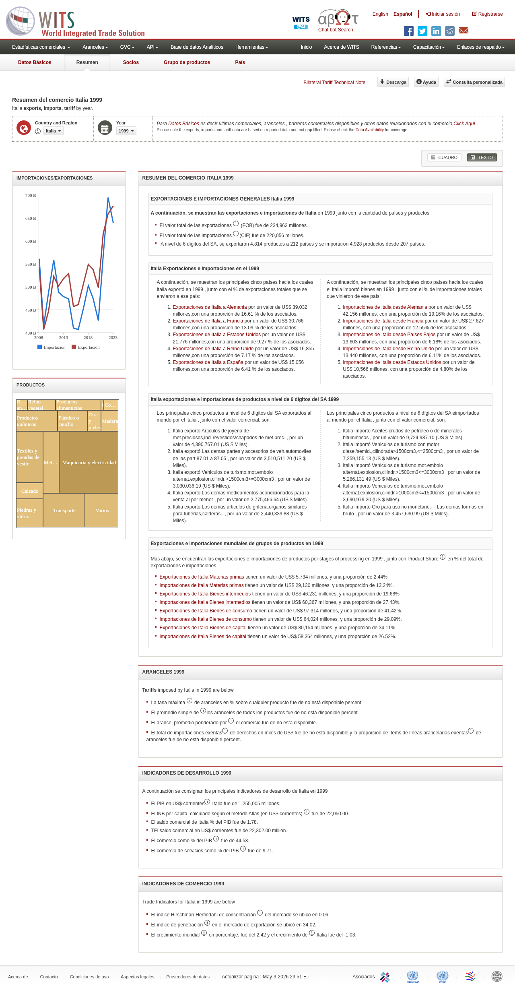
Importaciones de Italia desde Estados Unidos (392, 362)
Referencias (386, 47)
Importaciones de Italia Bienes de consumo (206, 619)
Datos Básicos (35, 62)
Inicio (306, 47)
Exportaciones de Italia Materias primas (202, 577)
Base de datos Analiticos (197, 47)
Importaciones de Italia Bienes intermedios (205, 602)
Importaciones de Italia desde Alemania (385, 307)
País (240, 62)
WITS (80, 20)
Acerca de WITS (341, 47)
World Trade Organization (471, 976)
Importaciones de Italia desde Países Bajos (389, 334)
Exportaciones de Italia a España (208, 362)
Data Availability (370, 130)
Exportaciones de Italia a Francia (208, 321)
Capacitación (429, 47)
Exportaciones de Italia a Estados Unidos (217, 334)
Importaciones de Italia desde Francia (383, 321)
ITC (386, 976)
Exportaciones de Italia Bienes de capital (203, 627)
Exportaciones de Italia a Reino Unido (213, 348)
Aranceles (95, 47)
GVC (127, 47)
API (153, 47)
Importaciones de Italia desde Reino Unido (388, 348)
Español (402, 14)
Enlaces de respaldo (481, 47)
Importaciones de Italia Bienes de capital (203, 636)
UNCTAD (414, 976)
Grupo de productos (187, 62)
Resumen (87, 62)
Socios (131, 62)
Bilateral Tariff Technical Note (334, 82)
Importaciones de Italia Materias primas (202, 585)
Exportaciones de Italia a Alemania (210, 307)
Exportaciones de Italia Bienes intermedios (205, 594)
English (380, 14)
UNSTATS (443, 976)
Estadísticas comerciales (41, 47)
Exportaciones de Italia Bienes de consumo (206, 611)
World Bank (499, 976)
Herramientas (251, 47)
